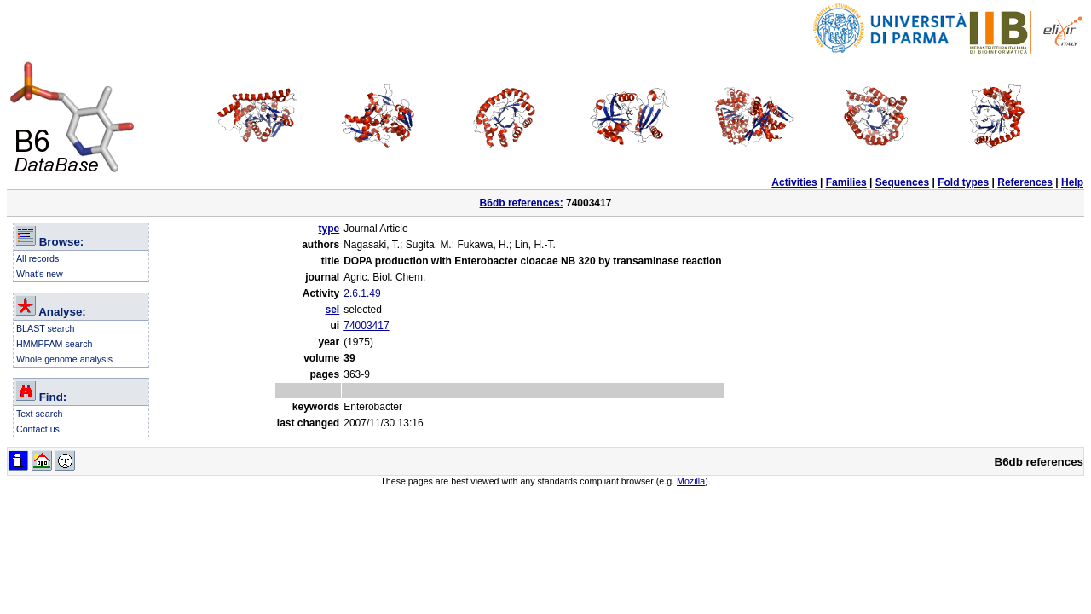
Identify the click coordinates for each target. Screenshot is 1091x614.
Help (1072, 182)
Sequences (902, 182)
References (1025, 182)
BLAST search (45, 328)
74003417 (366, 326)
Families (846, 182)
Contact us (38, 429)
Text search (39, 413)
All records (37, 258)
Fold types (963, 182)
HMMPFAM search (54, 344)
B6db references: (521, 203)
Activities (794, 182)
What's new (39, 274)
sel (333, 310)
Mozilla (691, 481)
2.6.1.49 (361, 293)
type (329, 229)
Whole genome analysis (64, 359)
